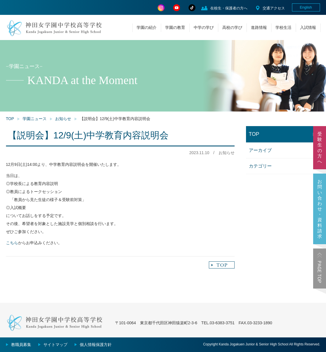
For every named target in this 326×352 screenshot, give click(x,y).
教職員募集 (21, 344)
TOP (10, 118)
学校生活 (283, 27)
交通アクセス (274, 8)
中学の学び (204, 27)
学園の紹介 (147, 27)
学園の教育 (175, 27)
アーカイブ (260, 150)
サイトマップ (55, 344)
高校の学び (232, 27)
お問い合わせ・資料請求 (319, 209)
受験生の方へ (319, 148)
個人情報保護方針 (96, 344)
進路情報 (259, 27)
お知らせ (63, 118)
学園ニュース (35, 118)
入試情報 (308, 27)
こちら (12, 242)
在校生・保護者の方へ (228, 8)
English (306, 7)
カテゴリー (260, 166)
